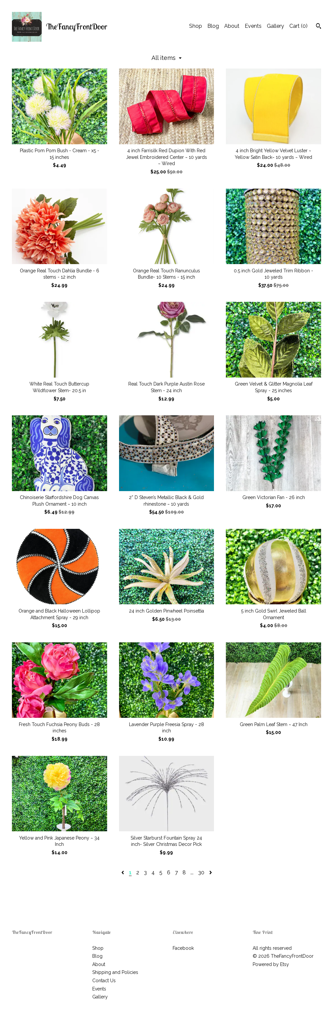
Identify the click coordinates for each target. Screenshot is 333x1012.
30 (201, 872)
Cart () (298, 26)
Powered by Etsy (271, 964)
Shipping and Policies (115, 972)
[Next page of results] (210, 872)
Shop (195, 26)
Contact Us (104, 980)
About (231, 26)
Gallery (275, 26)
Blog (213, 26)
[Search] (318, 26)
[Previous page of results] (123, 872)
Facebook (183, 948)
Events (253, 26)
